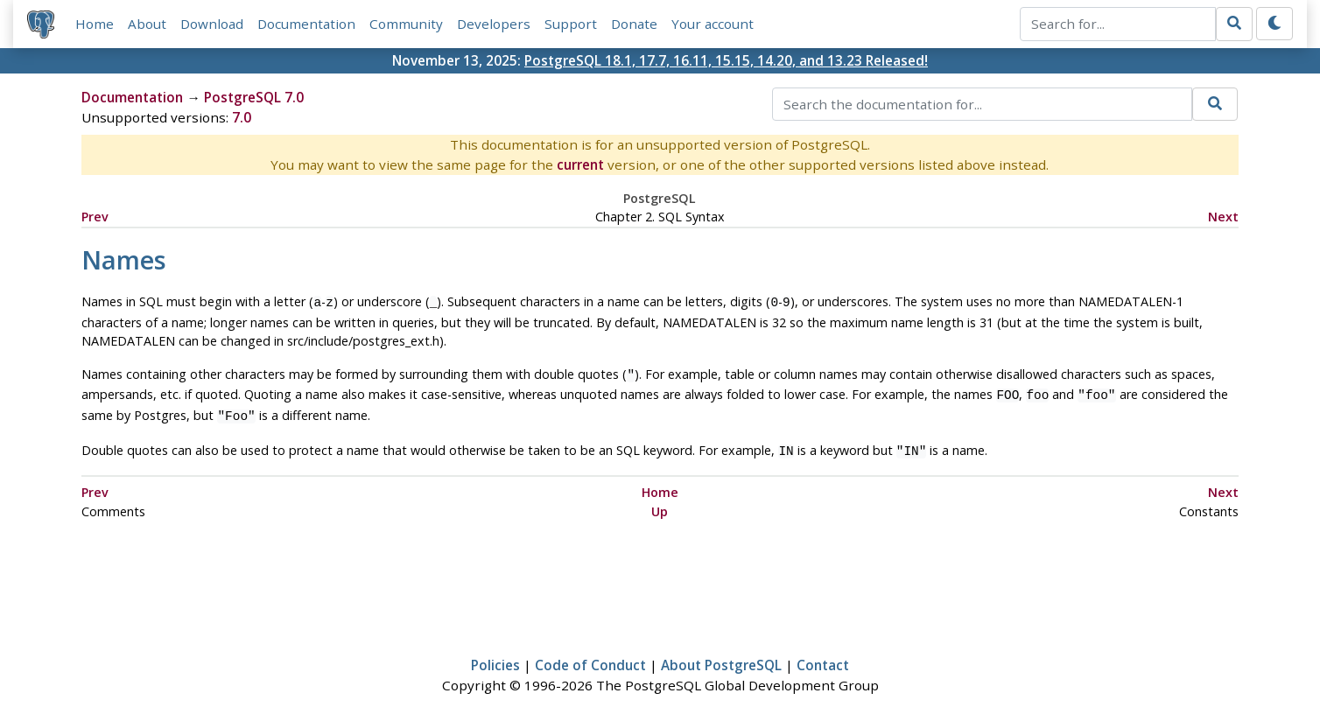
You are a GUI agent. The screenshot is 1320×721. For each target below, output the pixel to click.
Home (94, 23)
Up (659, 502)
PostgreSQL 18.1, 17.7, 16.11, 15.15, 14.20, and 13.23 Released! (726, 60)
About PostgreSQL (721, 656)
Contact (823, 656)
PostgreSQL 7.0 (254, 97)
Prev (95, 216)
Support (570, 23)
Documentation (306, 23)
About (147, 23)
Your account (712, 23)
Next (1223, 216)
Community (406, 23)
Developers (493, 23)
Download (211, 23)
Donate (634, 23)
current (580, 164)
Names (123, 259)
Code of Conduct (590, 656)
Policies (495, 656)
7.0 (241, 117)
